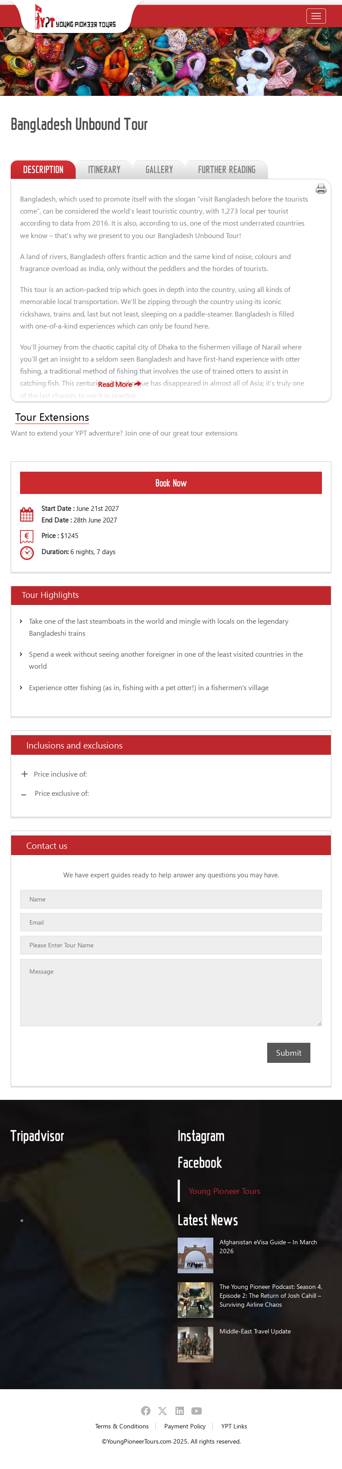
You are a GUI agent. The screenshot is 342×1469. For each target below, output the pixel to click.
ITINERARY (104, 169)
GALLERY (159, 169)
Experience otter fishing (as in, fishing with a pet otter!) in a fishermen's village (149, 687)
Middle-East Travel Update (255, 1331)
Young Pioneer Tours (225, 1190)
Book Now (171, 483)
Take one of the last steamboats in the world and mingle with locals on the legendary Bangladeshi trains (159, 627)
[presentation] (71, 1059)
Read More (152, 384)
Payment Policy (185, 1426)
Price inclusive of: (60, 773)
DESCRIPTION (43, 169)
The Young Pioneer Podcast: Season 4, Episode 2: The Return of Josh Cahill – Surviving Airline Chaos (271, 1295)
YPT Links (234, 1426)
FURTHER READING (227, 169)
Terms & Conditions (122, 1426)
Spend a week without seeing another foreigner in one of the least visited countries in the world (166, 660)
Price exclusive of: (62, 793)
